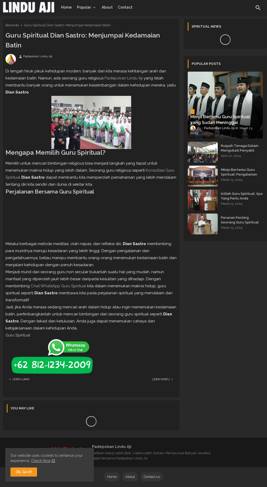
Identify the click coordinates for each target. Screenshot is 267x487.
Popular (84, 7)
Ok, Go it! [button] (24, 472)
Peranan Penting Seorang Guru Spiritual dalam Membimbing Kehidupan (240, 225)
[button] (258, 8)
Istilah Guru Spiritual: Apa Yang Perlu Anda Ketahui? (242, 198)
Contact (125, 7)
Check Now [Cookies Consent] (41, 461)
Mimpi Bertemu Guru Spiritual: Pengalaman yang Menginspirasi (239, 174)
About (107, 7)
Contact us (152, 477)
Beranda (12, 25)
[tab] (66, 7)
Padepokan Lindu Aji (124, 78)
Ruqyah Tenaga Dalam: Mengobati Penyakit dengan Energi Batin (240, 150)
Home (66, 7)
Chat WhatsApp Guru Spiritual (58, 286)
